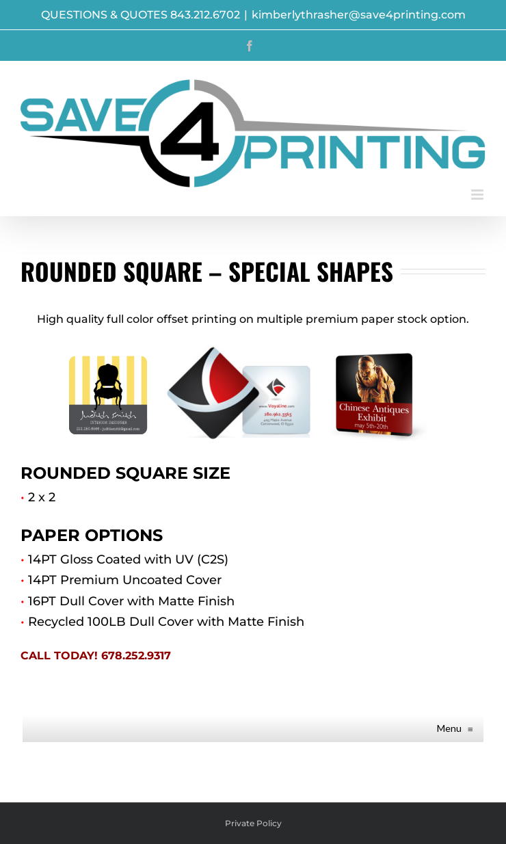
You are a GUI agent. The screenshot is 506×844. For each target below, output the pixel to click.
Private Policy (253, 823)
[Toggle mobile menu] (478, 194)
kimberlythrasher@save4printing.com (359, 14)
